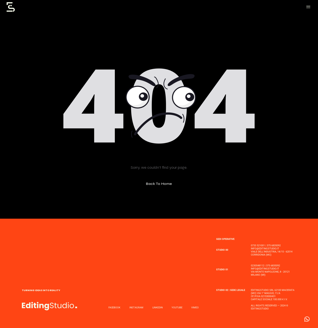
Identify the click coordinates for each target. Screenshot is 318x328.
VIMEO (195, 307)
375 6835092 (274, 245)
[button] (307, 319)
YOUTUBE (177, 307)
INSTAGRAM (136, 307)
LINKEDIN (157, 307)
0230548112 (257, 265)
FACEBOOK (114, 307)
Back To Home (159, 184)
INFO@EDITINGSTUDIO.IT (265, 248)
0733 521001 (258, 245)
